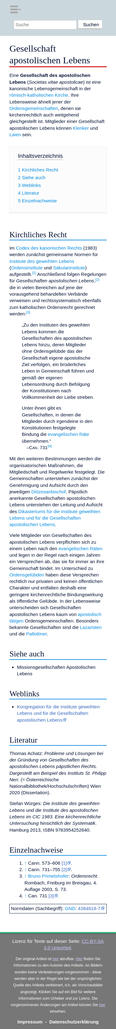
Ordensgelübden (26, 574)
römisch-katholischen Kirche (38, 95)
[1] (64, 863)
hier (56, 959)
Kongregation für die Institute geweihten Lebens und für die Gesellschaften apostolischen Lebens (58, 713)
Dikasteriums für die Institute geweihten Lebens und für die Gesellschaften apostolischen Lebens (54, 518)
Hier (79, 959)
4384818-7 (89, 908)
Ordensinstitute (26, 267)
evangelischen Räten (80, 548)
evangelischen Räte (68, 434)
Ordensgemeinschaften (33, 108)
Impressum (29, 1021)
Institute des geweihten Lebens (41, 261)
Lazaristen (90, 627)
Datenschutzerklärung (74, 1021)
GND (70, 908)
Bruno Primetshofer (48, 876)
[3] (51, 895)
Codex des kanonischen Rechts (49, 248)
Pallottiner (36, 633)
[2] (64, 869)
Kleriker (81, 128)
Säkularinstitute (69, 267)
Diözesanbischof (48, 491)
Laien (15, 134)
